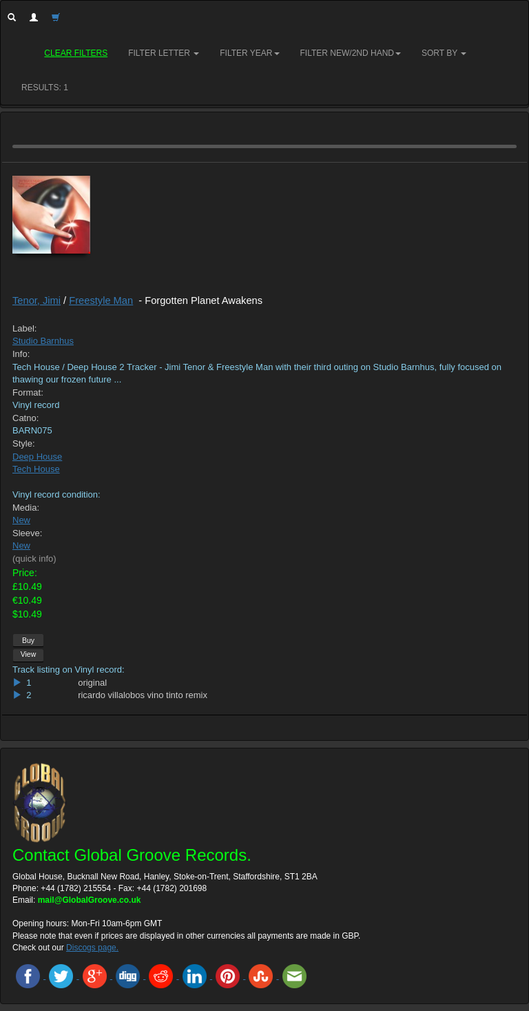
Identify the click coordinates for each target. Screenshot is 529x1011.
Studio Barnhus (43, 341)
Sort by (444, 53)
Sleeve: (27, 533)
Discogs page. (92, 947)
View (29, 654)
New (21, 520)
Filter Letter (163, 53)
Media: (25, 507)
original (92, 682)
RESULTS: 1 (44, 87)
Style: (23, 443)
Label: (24, 328)
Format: (27, 392)
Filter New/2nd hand (350, 53)
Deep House (37, 456)
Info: (21, 354)
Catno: (25, 418)
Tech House (36, 469)
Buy (28, 640)
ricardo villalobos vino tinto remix (142, 695)
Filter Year (249, 53)
